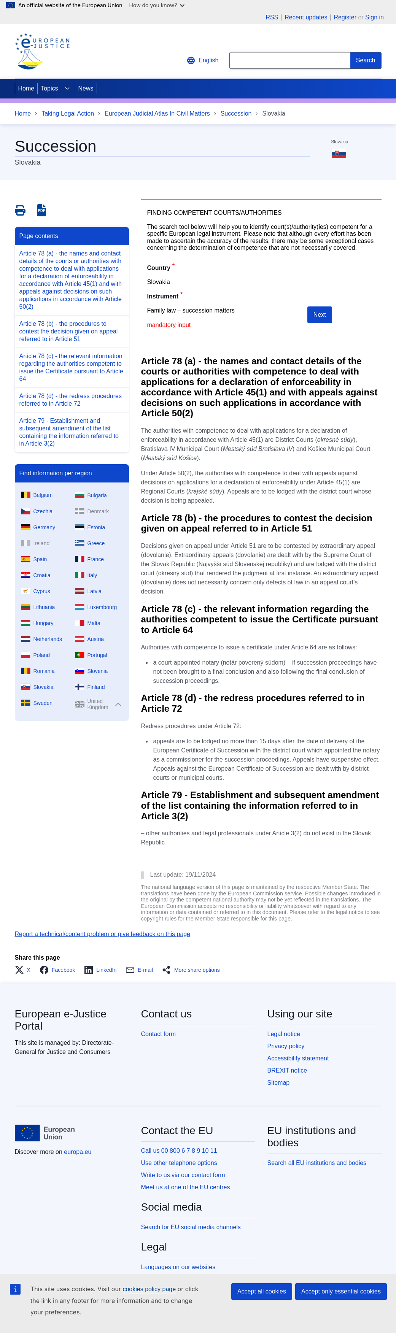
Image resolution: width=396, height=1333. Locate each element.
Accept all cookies (261, 1291)
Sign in (374, 17)
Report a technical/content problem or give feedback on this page (103, 934)
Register (345, 17)
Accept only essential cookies (341, 1291)
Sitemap (278, 1082)
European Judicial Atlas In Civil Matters (157, 113)
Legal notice (283, 1034)
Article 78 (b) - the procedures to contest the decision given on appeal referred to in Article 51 (68, 331)
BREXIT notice (287, 1070)
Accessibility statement (298, 1058)
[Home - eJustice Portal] (42, 51)
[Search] (366, 60)
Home (26, 88)
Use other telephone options (179, 1163)
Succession (236, 113)
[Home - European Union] (45, 1133)
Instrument (163, 296)
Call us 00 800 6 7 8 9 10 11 (179, 1150)
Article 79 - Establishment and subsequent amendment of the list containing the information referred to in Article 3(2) (69, 432)
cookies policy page (149, 1289)
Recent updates (306, 17)
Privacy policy (286, 1046)
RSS (272, 17)
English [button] (202, 60)
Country (158, 268)
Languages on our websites (178, 1267)
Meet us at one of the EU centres (185, 1187)
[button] (25, 969)
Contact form (158, 1034)
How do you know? (157, 5)
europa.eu (77, 1152)
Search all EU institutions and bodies (317, 1163)
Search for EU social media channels (191, 1227)
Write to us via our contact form (183, 1175)
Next (319, 314)
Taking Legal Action (67, 113)
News (86, 88)
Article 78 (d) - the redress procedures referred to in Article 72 (70, 400)
